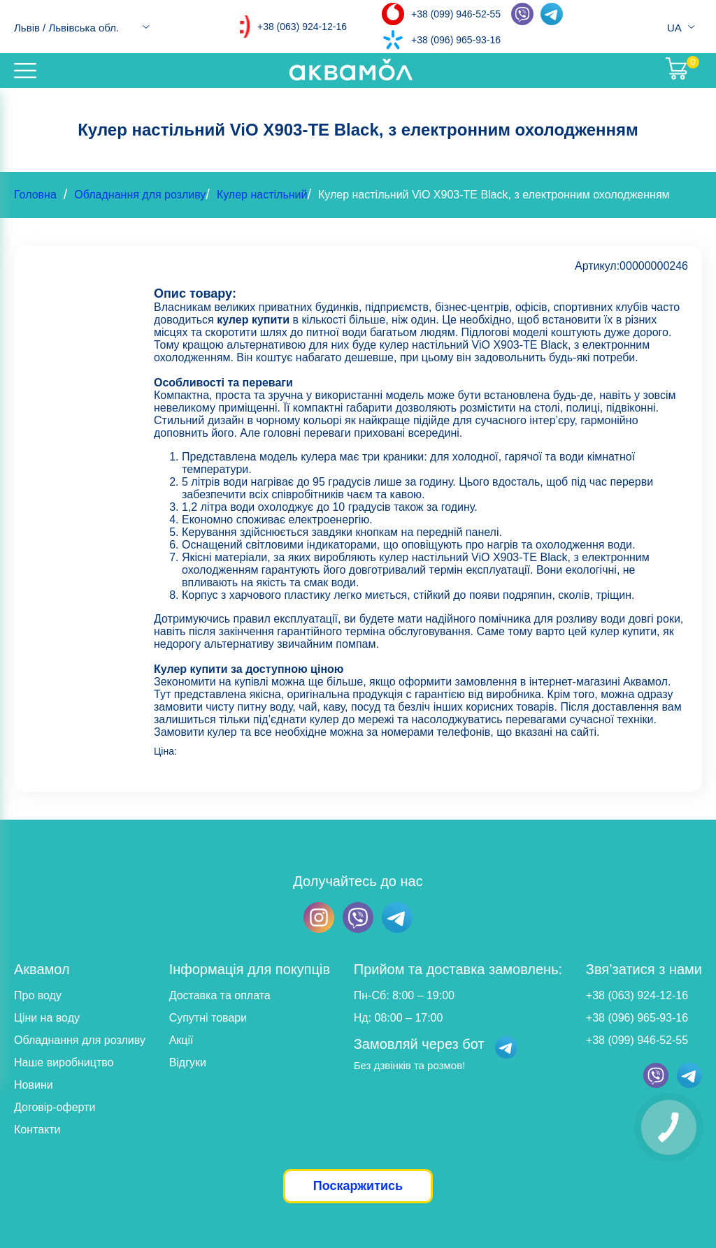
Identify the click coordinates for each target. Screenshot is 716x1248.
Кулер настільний (262, 195)
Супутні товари (208, 1018)
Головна (35, 195)
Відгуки (187, 1062)
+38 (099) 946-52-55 (456, 14)
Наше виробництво (64, 1062)
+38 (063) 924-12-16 (302, 26)
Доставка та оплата (220, 995)
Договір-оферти (54, 1107)
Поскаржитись (358, 1186)
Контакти (37, 1129)
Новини (33, 1085)
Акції (181, 1040)
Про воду (38, 995)
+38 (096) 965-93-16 (456, 39)
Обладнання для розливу (140, 195)
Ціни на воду (47, 1018)
